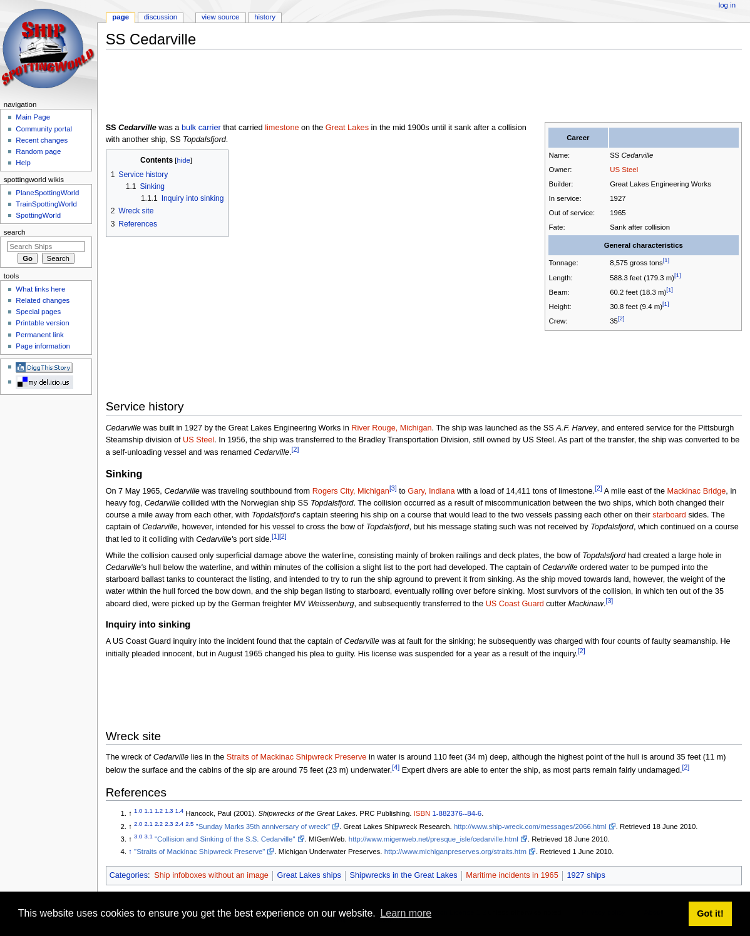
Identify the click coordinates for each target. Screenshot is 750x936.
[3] (393, 488)
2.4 (179, 823)
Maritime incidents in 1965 (512, 875)
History (264, 17)
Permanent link (39, 334)
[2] (621, 318)
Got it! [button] (710, 913)
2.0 (138, 823)
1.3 (169, 811)
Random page (38, 151)
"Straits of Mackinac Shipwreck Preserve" (199, 851)
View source (220, 17)
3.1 (149, 836)
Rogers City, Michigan (350, 491)
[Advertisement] (334, 87)
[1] (666, 260)
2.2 (159, 823)
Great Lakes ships (309, 875)
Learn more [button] (405, 913)
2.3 (169, 823)
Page (120, 17)
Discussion (160, 17)
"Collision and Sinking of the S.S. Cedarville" (225, 839)
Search (15, 232)
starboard (669, 515)
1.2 (159, 811)
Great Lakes (347, 127)
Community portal (44, 129)
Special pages (38, 311)
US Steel (624, 169)
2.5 (189, 823)
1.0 (138, 811)
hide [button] (183, 160)
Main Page (33, 117)
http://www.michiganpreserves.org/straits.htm (455, 851)
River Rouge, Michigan (391, 428)
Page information (43, 346)
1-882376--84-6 (456, 813)
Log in (727, 5)
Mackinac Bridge (696, 491)
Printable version (42, 323)
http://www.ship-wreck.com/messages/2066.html (530, 826)
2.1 (149, 823)
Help (23, 162)
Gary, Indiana (431, 491)
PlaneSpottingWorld (47, 192)
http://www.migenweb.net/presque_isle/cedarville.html (433, 839)
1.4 (179, 811)
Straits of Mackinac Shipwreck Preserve (297, 757)
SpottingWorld (38, 215)
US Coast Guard (515, 603)
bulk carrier (201, 127)
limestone (282, 127)
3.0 (138, 836)
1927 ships (586, 875)
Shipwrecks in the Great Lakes (404, 875)
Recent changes (42, 140)
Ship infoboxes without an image (211, 875)
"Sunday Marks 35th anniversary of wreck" (263, 826)
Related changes (42, 300)
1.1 (149, 811)
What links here (40, 289)
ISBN (422, 813)
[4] (395, 767)
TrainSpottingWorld (46, 204)
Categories (129, 875)
